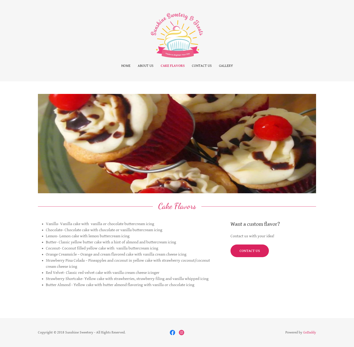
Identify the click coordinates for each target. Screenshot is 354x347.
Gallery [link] (226, 66)
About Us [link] (146, 66)
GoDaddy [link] (309, 332)
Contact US (250, 251)
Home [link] (125, 66)
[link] (177, 35)
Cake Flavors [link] (173, 66)
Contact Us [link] (202, 66)
